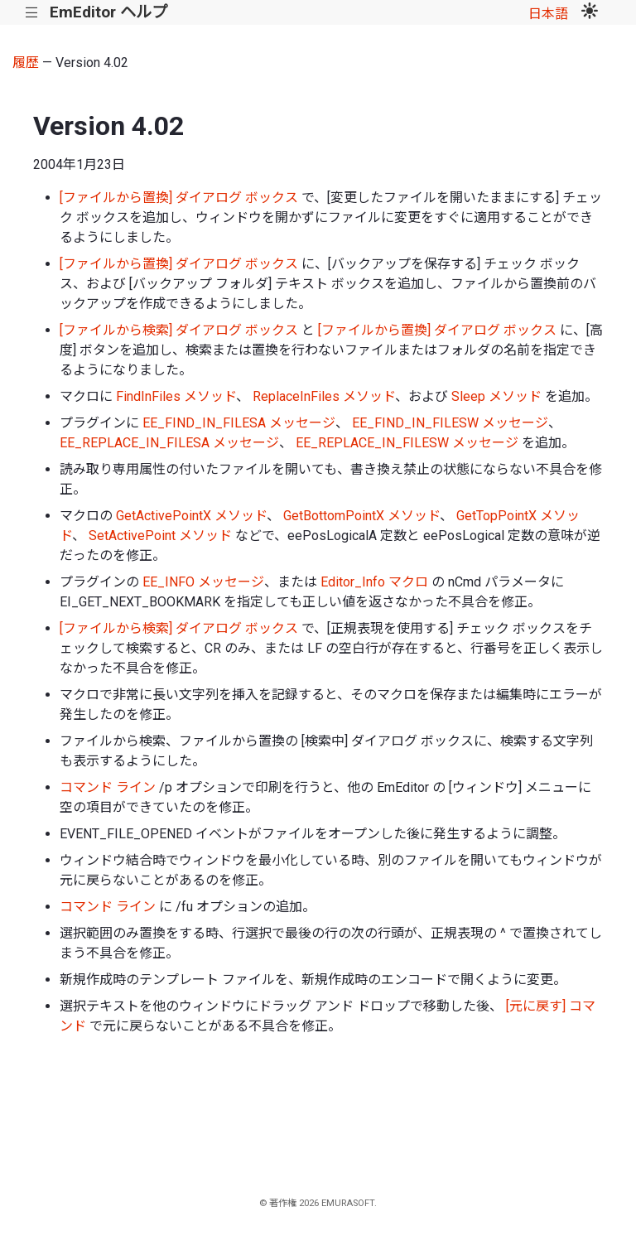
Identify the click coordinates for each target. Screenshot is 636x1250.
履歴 (25, 62)
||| (32, 13)
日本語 (548, 14)
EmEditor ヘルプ (108, 12)
